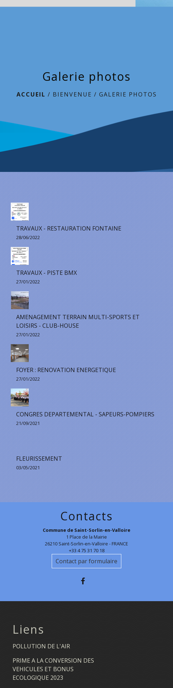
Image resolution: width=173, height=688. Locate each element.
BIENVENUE (72, 94)
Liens (28, 629)
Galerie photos (128, 94)
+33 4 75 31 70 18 (86, 550)
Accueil (31, 94)
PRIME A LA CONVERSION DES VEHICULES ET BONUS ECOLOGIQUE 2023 (53, 669)
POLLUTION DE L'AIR (41, 646)
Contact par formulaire (86, 561)
